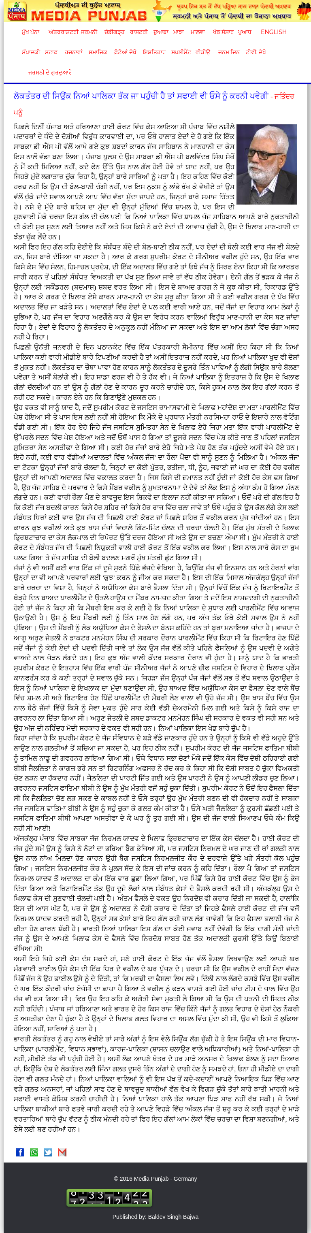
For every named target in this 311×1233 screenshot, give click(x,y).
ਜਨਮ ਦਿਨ (228, 52)
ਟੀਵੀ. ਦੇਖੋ (256, 52)
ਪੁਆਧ (244, 32)
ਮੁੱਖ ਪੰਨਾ (31, 32)
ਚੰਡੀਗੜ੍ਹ (114, 32)
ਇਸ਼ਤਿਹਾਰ (154, 52)
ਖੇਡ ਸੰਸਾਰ (223, 32)
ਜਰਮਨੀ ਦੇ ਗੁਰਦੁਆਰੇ (47, 72)
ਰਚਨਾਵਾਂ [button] (74, 52)
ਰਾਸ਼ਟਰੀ (139, 32)
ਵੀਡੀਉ (203, 52)
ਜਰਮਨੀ (89, 32)
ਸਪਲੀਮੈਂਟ (181, 52)
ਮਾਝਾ (178, 32)
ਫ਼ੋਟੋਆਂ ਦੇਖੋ (124, 52)
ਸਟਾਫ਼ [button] (51, 52)
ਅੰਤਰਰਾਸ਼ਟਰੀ (62, 32)
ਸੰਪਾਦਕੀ (31, 52)
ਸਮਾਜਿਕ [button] (98, 52)
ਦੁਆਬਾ (160, 32)
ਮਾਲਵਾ (198, 32)
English (273, 32)
